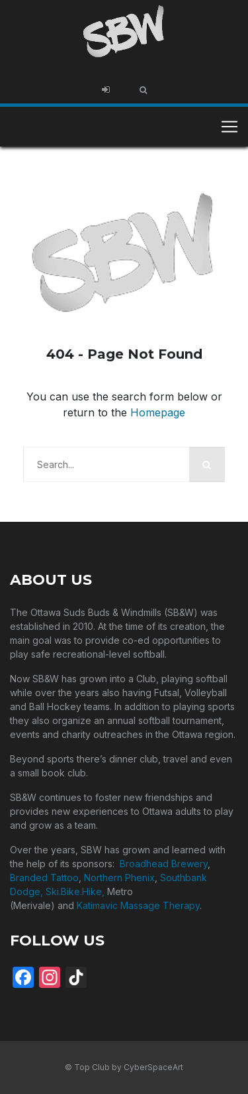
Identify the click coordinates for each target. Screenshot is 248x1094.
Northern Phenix (119, 877)
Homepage (157, 412)
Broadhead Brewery (164, 863)
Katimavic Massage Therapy (138, 905)
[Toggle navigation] (229, 127)
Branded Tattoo (44, 877)
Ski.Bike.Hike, (76, 891)
